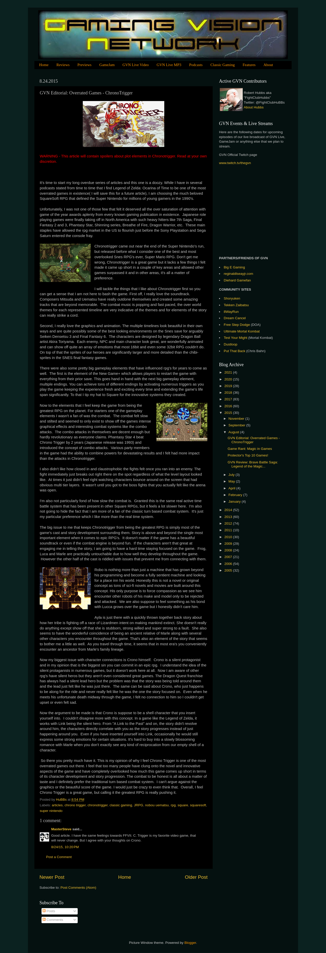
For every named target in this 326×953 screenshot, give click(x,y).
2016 (228, 406)
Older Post (196, 877)
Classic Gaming (222, 65)
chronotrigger (98, 805)
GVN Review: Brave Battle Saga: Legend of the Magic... (253, 464)
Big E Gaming (234, 267)
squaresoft (198, 805)
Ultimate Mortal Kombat (242, 331)
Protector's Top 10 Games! (248, 455)
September (237, 425)
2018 (228, 392)
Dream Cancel (235, 318)
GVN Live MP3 (169, 65)
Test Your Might (235, 338)
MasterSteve (61, 829)
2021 (228, 372)
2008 (228, 550)
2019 (228, 386)
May (232, 481)
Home (44, 65)
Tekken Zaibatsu (236, 305)
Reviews (63, 65)
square (183, 805)
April (232, 488)
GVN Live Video (136, 65)
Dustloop (230, 344)
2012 (228, 523)
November (236, 418)
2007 (228, 557)
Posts (49, 911)
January (235, 501)
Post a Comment (59, 857)
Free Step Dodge (237, 325)
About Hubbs (254, 107)
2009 (228, 544)
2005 (228, 570)
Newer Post (51, 877)
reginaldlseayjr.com (238, 274)
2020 (228, 379)
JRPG (138, 805)
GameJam (107, 65)
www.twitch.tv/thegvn (235, 163)
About (268, 65)
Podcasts (196, 65)
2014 (228, 510)
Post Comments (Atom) (78, 887)
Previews (84, 65)
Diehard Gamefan (237, 280)
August (234, 432)
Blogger (190, 943)
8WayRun (231, 312)
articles (57, 805)
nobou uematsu (157, 805)
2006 (228, 564)
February (235, 495)
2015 (228, 413)
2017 (228, 399)
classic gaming (121, 805)
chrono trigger (75, 805)
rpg (173, 805)
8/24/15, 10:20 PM (65, 847)
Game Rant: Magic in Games (250, 449)
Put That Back (235, 351)
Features (249, 65)
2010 (228, 537)
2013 (228, 517)
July (232, 475)
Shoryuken (232, 298)
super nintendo (51, 811)
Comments (53, 920)
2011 (228, 530)
